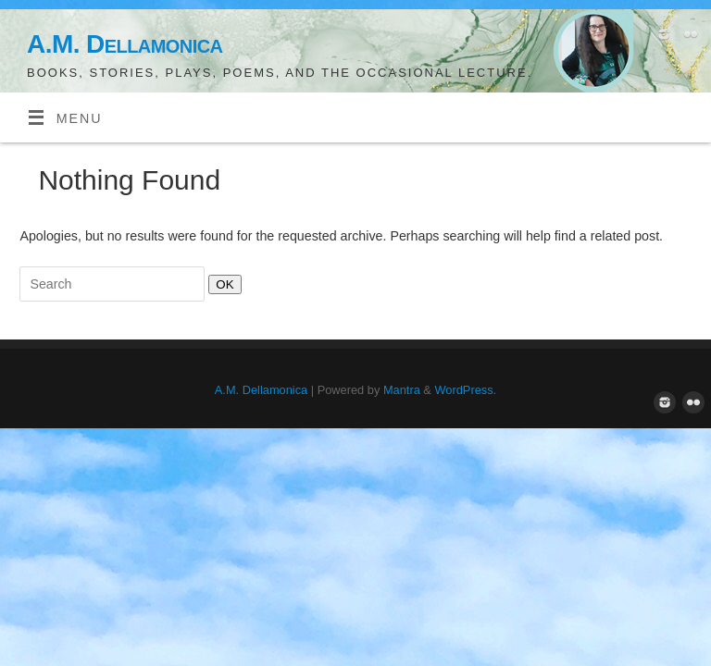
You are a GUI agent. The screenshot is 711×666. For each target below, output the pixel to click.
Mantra (401, 390)
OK (220, 284)
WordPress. (465, 390)
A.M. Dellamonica (124, 44)
